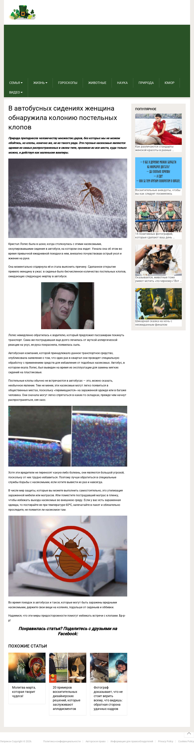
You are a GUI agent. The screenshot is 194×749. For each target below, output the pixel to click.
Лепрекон (5, 741)
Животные (97, 83)
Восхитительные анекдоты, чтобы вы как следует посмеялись (157, 191)
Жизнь (39, 83)
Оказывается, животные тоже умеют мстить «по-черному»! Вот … (158, 279)
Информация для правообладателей (132, 741)
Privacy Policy (165, 741)
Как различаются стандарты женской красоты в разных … (154, 148)
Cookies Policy (186, 741)
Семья (14, 83)
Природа (146, 83)
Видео (14, 92)
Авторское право (96, 741)
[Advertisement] (97, 51)
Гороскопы (67, 83)
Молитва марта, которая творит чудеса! (24, 692)
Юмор (169, 83)
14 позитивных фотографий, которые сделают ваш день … (155, 235)
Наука (122, 83)
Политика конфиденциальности (62, 741)
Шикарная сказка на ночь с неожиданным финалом (153, 322)
